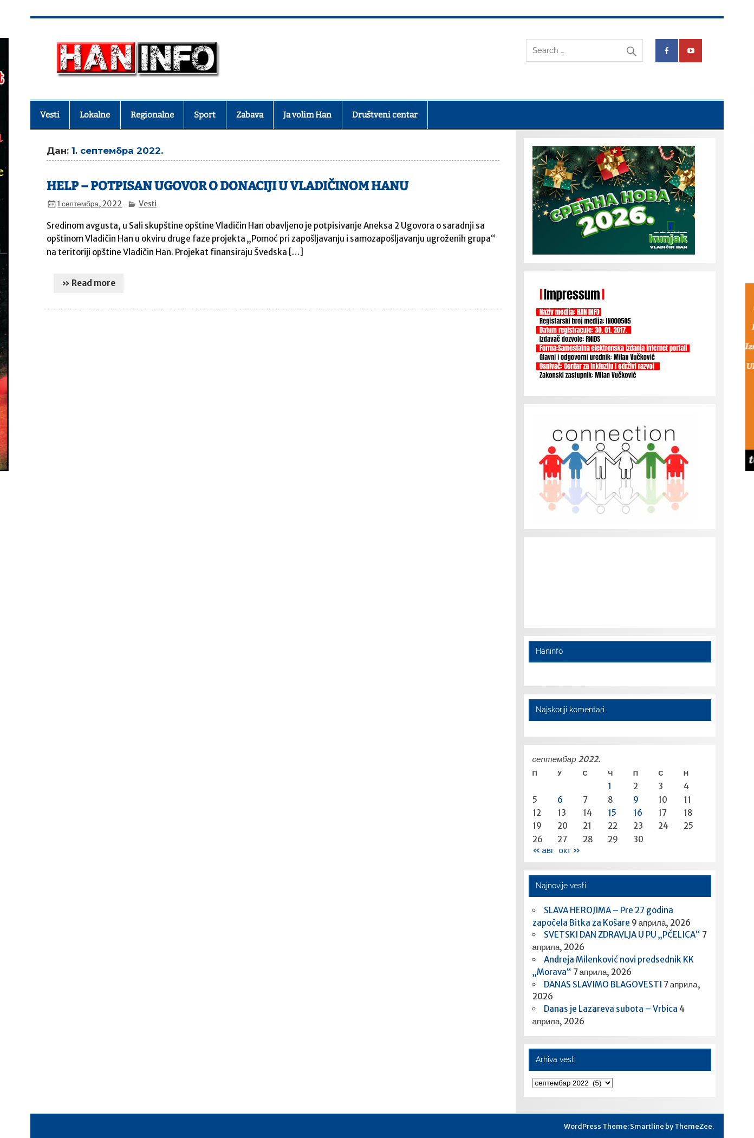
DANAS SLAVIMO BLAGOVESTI (603, 984)
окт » (569, 850)
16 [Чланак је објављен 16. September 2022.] (637, 813)
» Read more (88, 283)
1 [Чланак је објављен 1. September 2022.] (610, 786)
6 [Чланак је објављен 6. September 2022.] (560, 800)
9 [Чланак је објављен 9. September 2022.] (636, 800)
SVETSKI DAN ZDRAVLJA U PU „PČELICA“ (622, 934)
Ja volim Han (307, 115)
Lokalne (95, 115)
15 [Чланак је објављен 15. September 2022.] (612, 813)
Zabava (249, 115)
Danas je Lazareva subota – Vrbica (611, 1009)
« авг (543, 850)
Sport (205, 115)
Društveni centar (385, 115)
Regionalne (152, 115)
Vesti (50, 115)
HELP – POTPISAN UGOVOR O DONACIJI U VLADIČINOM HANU (227, 186)
